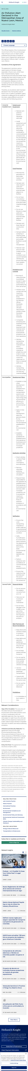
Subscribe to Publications (14, 1046)
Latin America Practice (9, 801)
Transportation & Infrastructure (11, 831)
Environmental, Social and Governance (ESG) (13, 818)
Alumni (3, 1054)
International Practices (9, 806)
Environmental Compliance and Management (12, 811)
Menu (25, 2)
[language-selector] (14, 45)
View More (13, 1019)
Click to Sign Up (14, 842)
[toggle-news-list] (26, 852)
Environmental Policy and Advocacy (13, 815)
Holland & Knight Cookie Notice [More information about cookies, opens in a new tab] (18, 1064)
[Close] (26, 1058)
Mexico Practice (7, 803)
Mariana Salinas (16, 31)
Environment (6, 808)
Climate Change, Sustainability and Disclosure (12, 822)
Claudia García (5, 31)
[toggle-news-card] (23, 852)
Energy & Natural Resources (10, 828)
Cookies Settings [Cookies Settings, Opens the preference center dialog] (14, 1067)
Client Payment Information (10, 1050)
